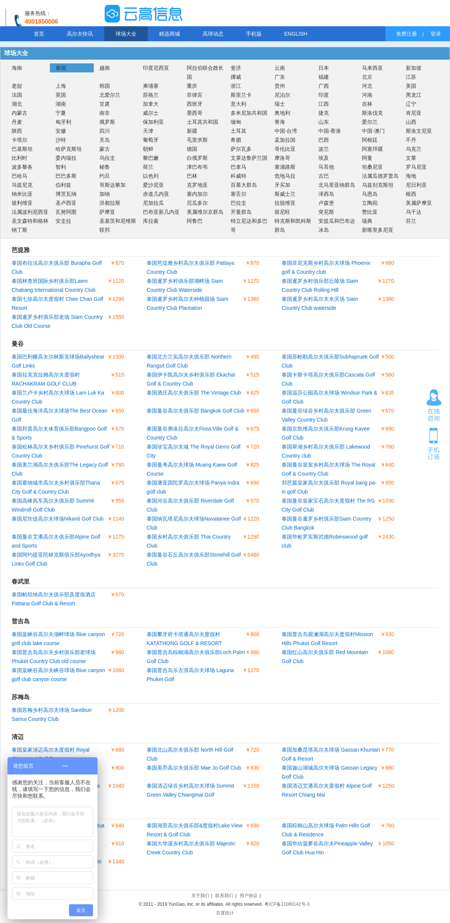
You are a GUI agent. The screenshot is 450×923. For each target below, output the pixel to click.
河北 (367, 86)
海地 (411, 176)
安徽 (61, 131)
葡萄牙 (151, 140)
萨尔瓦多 (241, 149)
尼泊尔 (282, 95)
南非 (104, 113)
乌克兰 (414, 149)
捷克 (323, 113)
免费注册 (406, 34)
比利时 (19, 158)
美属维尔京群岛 (205, 212)
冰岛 (323, 230)
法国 (17, 95)
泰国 (61, 68)
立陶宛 (370, 203)
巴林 (192, 176)
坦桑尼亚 (372, 167)
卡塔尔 (19, 140)
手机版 (254, 34)
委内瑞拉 (66, 158)
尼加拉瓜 (153, 203)
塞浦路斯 (285, 167)
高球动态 (213, 34)
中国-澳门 (373, 131)
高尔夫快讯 (80, 34)
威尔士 (151, 113)
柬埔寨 (151, 86)
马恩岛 (370, 194)
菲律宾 (194, 95)
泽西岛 (326, 194)
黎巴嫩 (151, 158)
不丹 (411, 140)
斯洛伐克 (372, 113)
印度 (323, 95)
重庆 (192, 86)
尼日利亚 (416, 185)
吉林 (367, 104)
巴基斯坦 (22, 149)
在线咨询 (433, 405)
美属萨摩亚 (419, 203)
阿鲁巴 (194, 221)
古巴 (323, 176)
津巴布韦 (197, 167)
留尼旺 (282, 212)
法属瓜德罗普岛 (380, 176)
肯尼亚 (414, 113)
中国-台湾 (285, 131)
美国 (411, 86)
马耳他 (326, 167)
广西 (323, 86)
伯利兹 (63, 185)
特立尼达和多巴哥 (249, 225)
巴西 (323, 140)
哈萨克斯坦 (69, 149)
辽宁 (411, 104)
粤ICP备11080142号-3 (286, 904)
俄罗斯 (107, 122)
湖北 (17, 104)
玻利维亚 (22, 203)
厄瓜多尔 (197, 203)
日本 (323, 68)
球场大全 (126, 34)
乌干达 (414, 212)
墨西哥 (194, 113)
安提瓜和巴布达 (336, 221)
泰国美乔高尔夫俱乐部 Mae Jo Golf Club (194, 768)
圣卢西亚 (66, 203)
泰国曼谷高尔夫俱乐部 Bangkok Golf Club (195, 411)
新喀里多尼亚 (377, 230)
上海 (61, 86)
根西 (411, 194)
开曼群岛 (241, 212)
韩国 (104, 86)
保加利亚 (153, 122)
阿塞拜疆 (372, 149)
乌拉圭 (107, 158)
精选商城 (169, 34)
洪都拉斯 (109, 203)
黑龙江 (414, 95)
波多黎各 (22, 167)
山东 (323, 122)
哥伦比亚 (285, 149)
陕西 (17, 131)
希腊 (236, 140)
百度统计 (225, 912)
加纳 (104, 194)
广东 (279, 77)
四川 (104, 131)
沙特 (61, 140)
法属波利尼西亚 (30, 212)
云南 (279, 68)
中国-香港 (329, 131)
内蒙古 (19, 113)
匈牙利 (63, 122)
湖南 (61, 104)
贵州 (279, 86)
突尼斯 (326, 212)
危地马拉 (285, 176)
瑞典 (367, 221)
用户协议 (249, 895)
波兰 (323, 149)
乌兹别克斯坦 (377, 185)
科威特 (238, 176)
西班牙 (194, 104)
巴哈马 (19, 176)
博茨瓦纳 (66, 194)
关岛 (104, 140)
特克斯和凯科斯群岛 (292, 225)
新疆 (192, 131)
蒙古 (104, 149)
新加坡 (414, 68)
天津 (148, 131)
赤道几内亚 (156, 194)
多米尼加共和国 (249, 113)
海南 (17, 68)
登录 (435, 34)
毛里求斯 (197, 140)
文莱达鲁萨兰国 (249, 158)
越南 (104, 68)
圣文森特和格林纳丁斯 (30, 225)
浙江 (236, 86)
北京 (367, 77)
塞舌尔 (238, 194)
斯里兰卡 (241, 95)
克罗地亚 (197, 185)
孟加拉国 (285, 140)
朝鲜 (148, 149)
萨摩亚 (107, 212)
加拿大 (151, 104)
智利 (61, 167)
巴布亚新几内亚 (161, 212)
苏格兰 (151, 95)
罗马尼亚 (416, 167)
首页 (39, 34)
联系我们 (224, 895)
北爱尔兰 (109, 95)
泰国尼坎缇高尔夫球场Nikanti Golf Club (58, 519)
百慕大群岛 (244, 185)
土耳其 (238, 131)
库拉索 (151, 221)
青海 (279, 122)
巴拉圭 (238, 203)
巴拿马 (238, 167)
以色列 (151, 176)
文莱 (411, 158)
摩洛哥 (282, 158)
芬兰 (411, 221)
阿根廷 (370, 140)
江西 (323, 104)
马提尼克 (22, 185)
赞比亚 (370, 212)
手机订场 (433, 443)
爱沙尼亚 (153, 185)
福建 (323, 77)
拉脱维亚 (285, 203)
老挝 (17, 86)
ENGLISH (295, 34)
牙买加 (282, 185)
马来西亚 (372, 68)
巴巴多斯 (66, 176)
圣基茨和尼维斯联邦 (117, 225)
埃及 (323, 158)
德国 (192, 149)
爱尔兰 (370, 122)
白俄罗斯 (197, 158)
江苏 (411, 77)
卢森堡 (326, 203)
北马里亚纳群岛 (336, 185)
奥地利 (282, 113)
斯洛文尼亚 (419, 131)
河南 (367, 95)
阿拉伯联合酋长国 (205, 72)
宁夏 (61, 113)
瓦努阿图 (66, 212)
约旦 (104, 176)
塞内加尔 (197, 194)
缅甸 (236, 122)
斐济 (236, 68)
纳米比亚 (22, 194)
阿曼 (367, 158)
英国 (61, 95)
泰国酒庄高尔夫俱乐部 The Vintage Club (194, 393)
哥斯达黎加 (112, 185)
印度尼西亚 (156, 68)
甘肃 (104, 104)
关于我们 (200, 895)
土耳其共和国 (202, 122)
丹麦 (17, 122)
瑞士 (279, 104)
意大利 (238, 104)
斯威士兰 (285, 194)
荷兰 (148, 167)
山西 (411, 122)
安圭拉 (63, 221)
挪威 (236, 77)
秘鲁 (104, 167)
